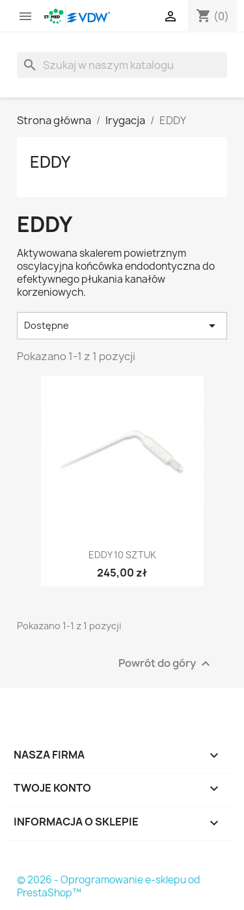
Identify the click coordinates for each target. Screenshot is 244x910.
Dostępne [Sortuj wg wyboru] (122, 325)
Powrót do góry (165, 663)
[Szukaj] (122, 65)
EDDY (50, 162)
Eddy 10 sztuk (122, 555)
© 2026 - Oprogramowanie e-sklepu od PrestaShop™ (108, 886)
